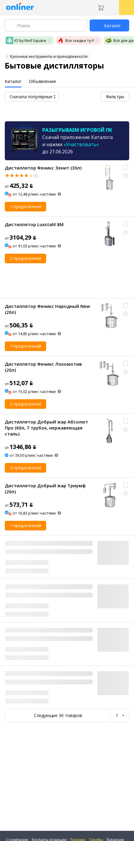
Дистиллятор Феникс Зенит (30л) (43, 168)
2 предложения (25, 206)
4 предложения (25, 468)
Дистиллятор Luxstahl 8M (34, 224)
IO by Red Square (26, 40)
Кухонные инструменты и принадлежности (49, 56)
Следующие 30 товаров (58, 715)
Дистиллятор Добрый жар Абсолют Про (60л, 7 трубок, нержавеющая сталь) (46, 428)
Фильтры (115, 96)
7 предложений (25, 346)
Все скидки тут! (75, 40)
